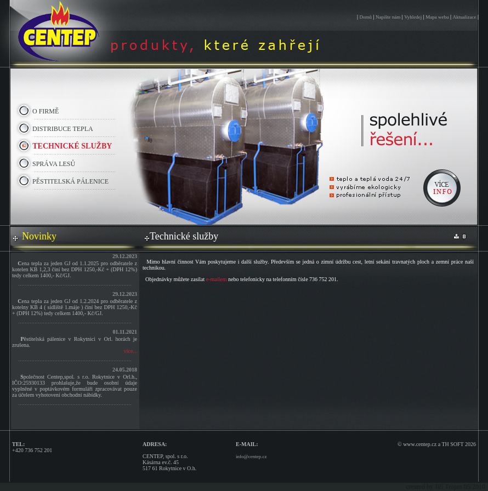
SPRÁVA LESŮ (53, 164)
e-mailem (216, 279)
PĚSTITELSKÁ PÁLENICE (70, 181)
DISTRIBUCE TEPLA (62, 129)
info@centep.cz (251, 456)
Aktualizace (464, 17)
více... (130, 351)
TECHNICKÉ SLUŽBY (71, 146)
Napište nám (388, 17)
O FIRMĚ (45, 111)
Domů (365, 17)
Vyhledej (413, 17)
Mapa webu (437, 17)
